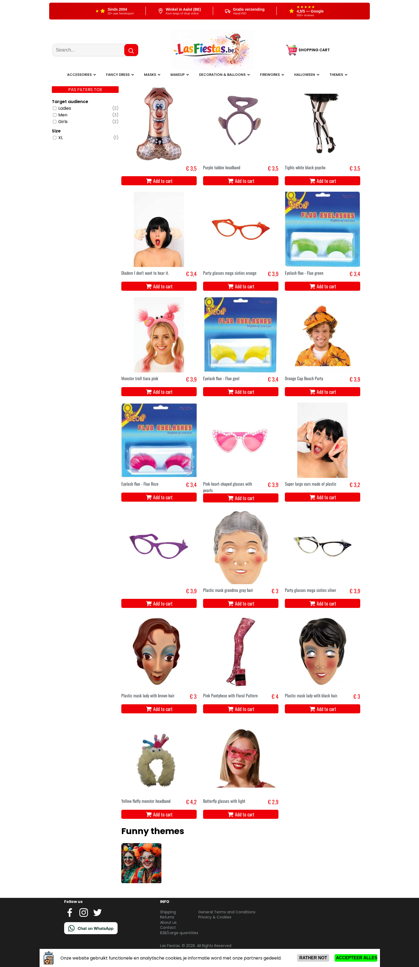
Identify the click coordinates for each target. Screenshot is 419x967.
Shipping (168, 912)
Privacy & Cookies (214, 917)
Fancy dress (118, 74)
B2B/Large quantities (179, 932)
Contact (168, 927)
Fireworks (270, 74)
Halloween (304, 74)
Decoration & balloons (222, 74)
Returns (167, 917)
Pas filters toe (85, 90)
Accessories (79, 74)
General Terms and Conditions (226, 912)
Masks (150, 74)
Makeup (177, 74)
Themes (336, 74)
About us (168, 922)
